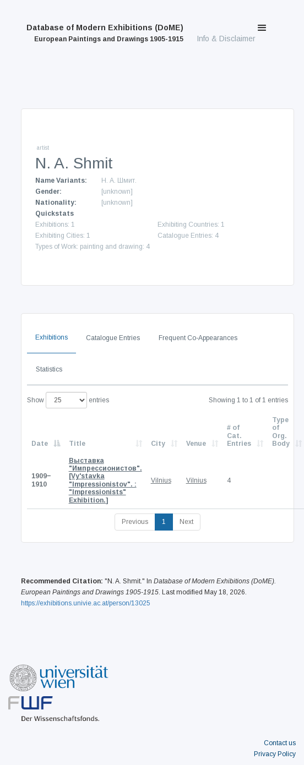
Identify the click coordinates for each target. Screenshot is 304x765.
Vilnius (161, 480)
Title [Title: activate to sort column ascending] (77, 443)
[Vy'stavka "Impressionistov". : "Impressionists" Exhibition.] (105, 480)
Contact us (280, 743)
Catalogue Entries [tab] (113, 338)
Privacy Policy (275, 754)
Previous (135, 522)
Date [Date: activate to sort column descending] (39, 443)
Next (186, 522)
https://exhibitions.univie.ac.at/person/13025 (85, 603)
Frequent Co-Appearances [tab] (198, 338)
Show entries (68, 400)
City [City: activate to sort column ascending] (158, 443)
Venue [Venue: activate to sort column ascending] (196, 443)
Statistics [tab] (49, 369)
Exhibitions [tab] (51, 337)
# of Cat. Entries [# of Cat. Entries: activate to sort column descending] (239, 435)
